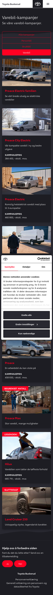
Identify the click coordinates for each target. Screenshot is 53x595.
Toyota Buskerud (11, 3)
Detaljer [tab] (27, 267)
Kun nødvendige (26, 333)
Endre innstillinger (27, 324)
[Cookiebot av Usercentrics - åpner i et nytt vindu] (38, 259)
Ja (8, 563)
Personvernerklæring (26, 579)
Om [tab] (43, 267)
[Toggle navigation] (48, 4)
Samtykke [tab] (10, 267)
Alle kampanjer (26, 34)
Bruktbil (26, 46)
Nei (20, 563)
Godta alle (26, 315)
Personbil (26, 40)
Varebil (26, 52)
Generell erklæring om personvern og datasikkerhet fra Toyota (26, 584)
